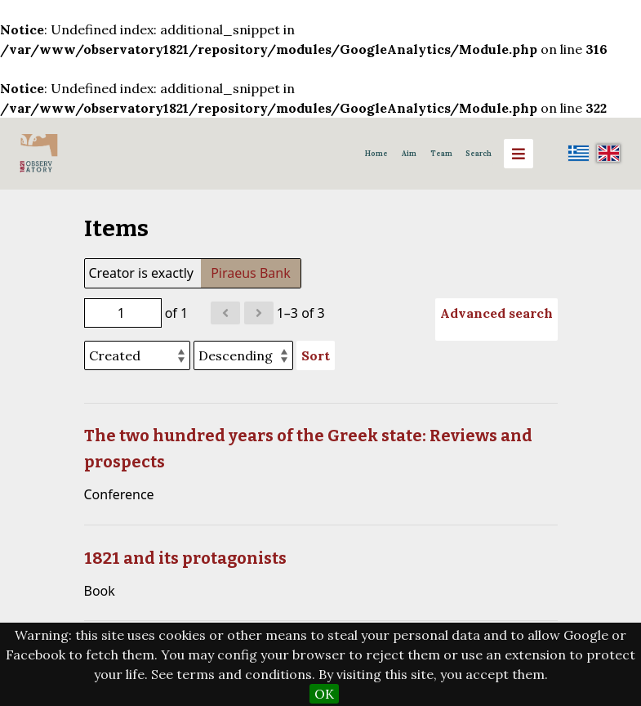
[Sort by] (137, 355)
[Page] (123, 313)
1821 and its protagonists (185, 558)
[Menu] (518, 153)
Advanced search (496, 313)
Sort (315, 355)
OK (324, 694)
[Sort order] (243, 355)
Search (478, 153)
